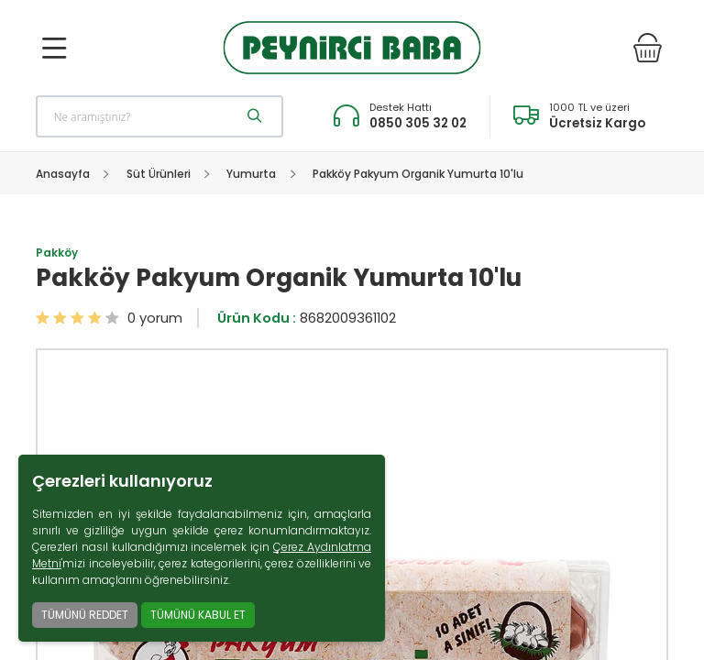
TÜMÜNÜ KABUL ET (198, 614)
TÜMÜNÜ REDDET (84, 614)
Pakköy (57, 252)
